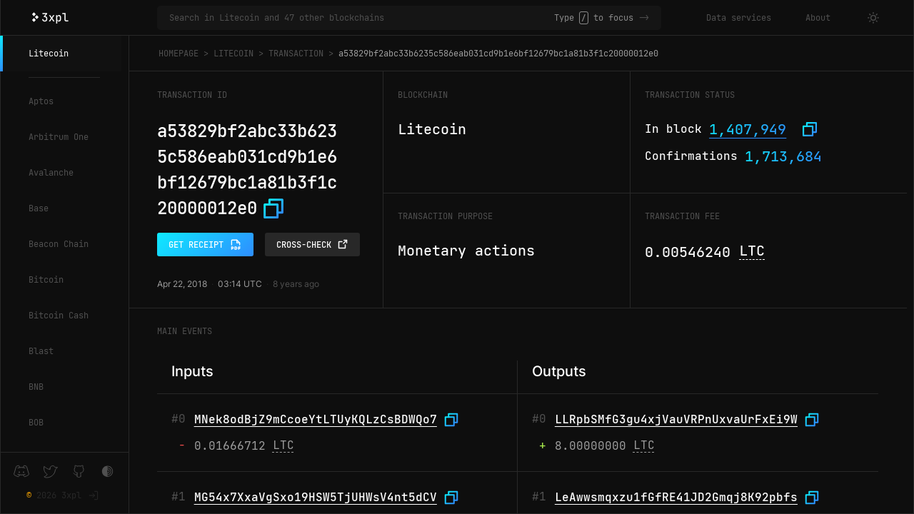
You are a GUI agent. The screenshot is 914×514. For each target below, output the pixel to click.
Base (39, 208)
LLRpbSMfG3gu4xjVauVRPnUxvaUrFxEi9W (676, 419)
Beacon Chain (59, 244)
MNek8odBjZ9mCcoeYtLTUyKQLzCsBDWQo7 (315, 419)
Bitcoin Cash (59, 315)
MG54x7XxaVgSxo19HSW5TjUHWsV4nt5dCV (315, 497)
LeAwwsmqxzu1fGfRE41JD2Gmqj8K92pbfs (676, 497)
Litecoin (49, 53)
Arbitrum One (59, 137)
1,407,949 (747, 129)
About (817, 18)
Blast (41, 351)
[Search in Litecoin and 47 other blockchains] (361, 17)
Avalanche (51, 172)
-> (644, 18)
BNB (36, 387)
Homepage (179, 53)
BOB (36, 422)
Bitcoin (46, 280)
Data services (738, 18)
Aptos (41, 101)
